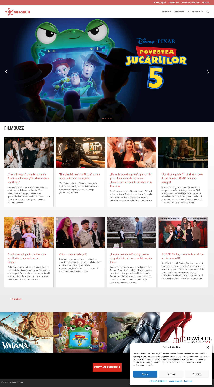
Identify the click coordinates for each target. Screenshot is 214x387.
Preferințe (197, 374)
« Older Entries (29, 299)
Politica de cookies (190, 3)
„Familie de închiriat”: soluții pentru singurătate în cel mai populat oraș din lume (131, 258)
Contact (205, 3)
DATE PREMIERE (195, 12)
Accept (145, 374)
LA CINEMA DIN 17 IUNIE (127, 89)
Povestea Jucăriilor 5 (134, 64)
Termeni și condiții (176, 381)
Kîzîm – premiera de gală (72, 254)
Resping (171, 374)
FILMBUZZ (166, 12)
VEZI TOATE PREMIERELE (107, 367)
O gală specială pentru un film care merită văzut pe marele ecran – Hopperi (26, 258)
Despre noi (188, 381)
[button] (207, 347)
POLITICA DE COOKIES (158, 381)
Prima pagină (159, 3)
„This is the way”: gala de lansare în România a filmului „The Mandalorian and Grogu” (28, 178)
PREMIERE (179, 12)
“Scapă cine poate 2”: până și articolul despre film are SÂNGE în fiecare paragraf (182, 178)
